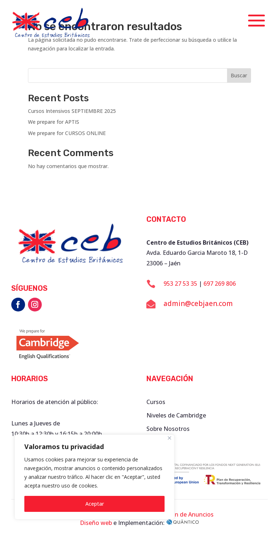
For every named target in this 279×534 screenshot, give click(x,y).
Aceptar (94, 503)
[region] (94, 477)
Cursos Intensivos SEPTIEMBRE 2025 (72, 110)
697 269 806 (219, 284)
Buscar (239, 75)
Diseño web (96, 523)
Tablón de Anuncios (186, 514)
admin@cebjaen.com (198, 303)
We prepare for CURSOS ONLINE (67, 133)
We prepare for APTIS (53, 121)
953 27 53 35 (180, 284)
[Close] (169, 438)
